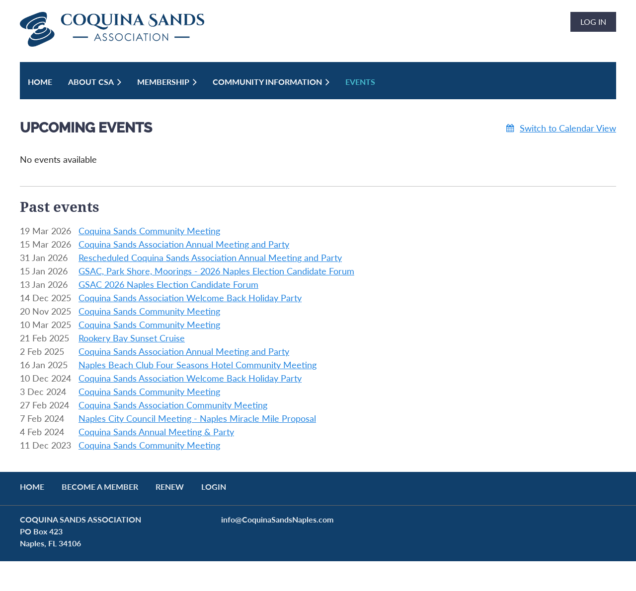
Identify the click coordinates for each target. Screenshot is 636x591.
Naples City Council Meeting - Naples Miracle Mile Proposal (197, 418)
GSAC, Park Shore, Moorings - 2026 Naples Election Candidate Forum (216, 270)
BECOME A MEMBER (100, 486)
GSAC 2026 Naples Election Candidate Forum (168, 284)
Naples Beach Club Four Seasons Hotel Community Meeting (198, 364)
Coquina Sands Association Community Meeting (173, 404)
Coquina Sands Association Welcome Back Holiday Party (190, 297)
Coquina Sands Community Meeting (149, 230)
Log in (593, 21)
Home (32, 486)
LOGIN (213, 486)
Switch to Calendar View (568, 128)
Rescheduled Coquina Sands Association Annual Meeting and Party (210, 257)
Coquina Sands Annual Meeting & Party (156, 431)
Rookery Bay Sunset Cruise (132, 337)
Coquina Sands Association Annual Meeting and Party (184, 244)
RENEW (170, 486)
